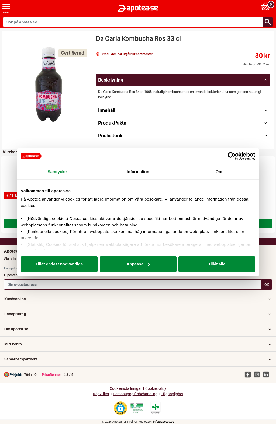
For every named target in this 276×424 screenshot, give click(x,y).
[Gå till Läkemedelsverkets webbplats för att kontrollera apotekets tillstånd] (136, 408)
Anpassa (138, 264)
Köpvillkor (101, 394)
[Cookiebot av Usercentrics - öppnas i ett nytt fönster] (231, 156)
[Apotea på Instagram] (258, 374)
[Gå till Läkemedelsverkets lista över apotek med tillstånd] (156, 408)
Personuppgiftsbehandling (135, 394)
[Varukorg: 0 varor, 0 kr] (266, 6)
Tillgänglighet (172, 394)
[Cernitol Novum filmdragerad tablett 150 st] (12, 195)
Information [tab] (138, 171)
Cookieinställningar (126, 389)
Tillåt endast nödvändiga (59, 264)
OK (266, 285)
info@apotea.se (163, 421)
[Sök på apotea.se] (133, 22)
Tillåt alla (217, 264)
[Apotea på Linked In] (267, 374)
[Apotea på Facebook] (249, 374)
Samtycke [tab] (57, 171)
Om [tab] (218, 171)
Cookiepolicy (155, 389)
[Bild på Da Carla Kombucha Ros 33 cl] (47, 84)
